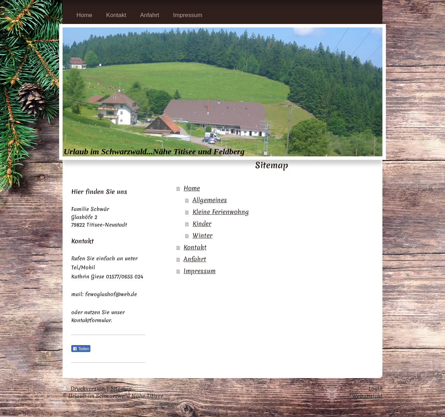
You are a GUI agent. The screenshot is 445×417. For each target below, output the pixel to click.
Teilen (81, 348)
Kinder (202, 223)
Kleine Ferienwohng (221, 211)
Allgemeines (210, 200)
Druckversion (84, 388)
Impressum (200, 271)
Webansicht (367, 396)
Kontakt (195, 247)
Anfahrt (195, 259)
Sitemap (121, 388)
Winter (202, 235)
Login (375, 388)
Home (192, 188)
